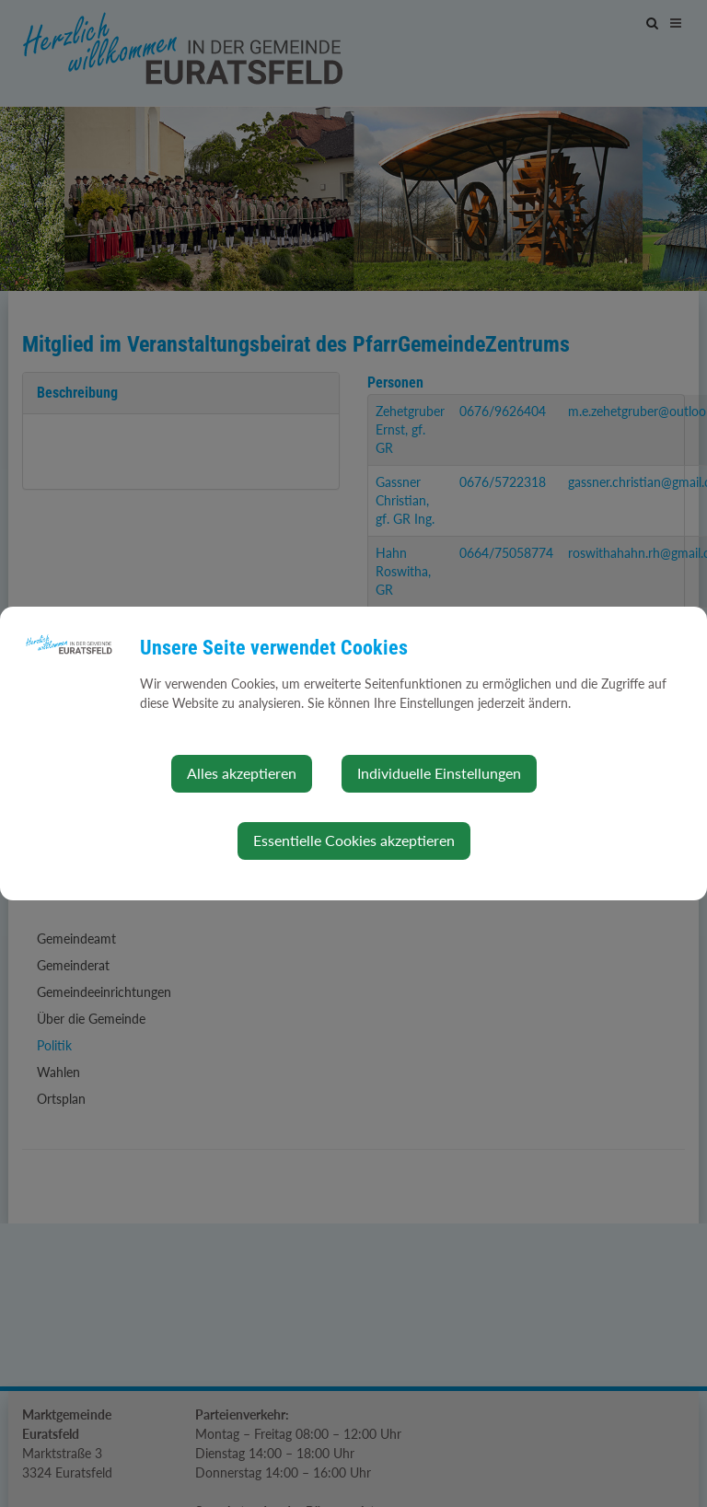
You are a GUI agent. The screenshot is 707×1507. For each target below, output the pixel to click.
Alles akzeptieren (241, 773)
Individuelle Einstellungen (439, 773)
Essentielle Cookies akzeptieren (354, 840)
